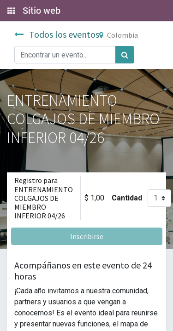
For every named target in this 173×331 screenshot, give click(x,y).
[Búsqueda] (124, 54)
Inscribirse (86, 236)
